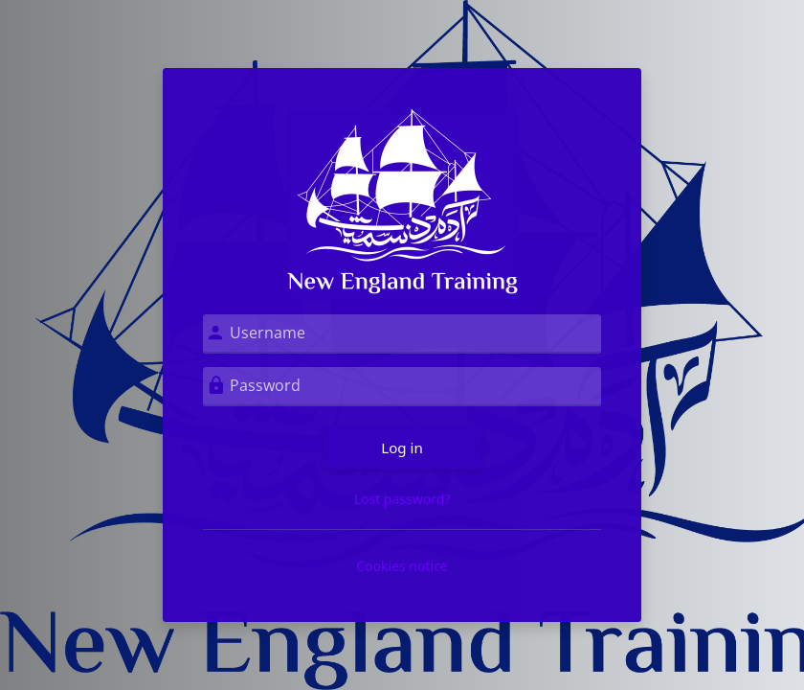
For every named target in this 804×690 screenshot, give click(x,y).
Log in (402, 447)
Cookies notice (402, 566)
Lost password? (402, 499)
